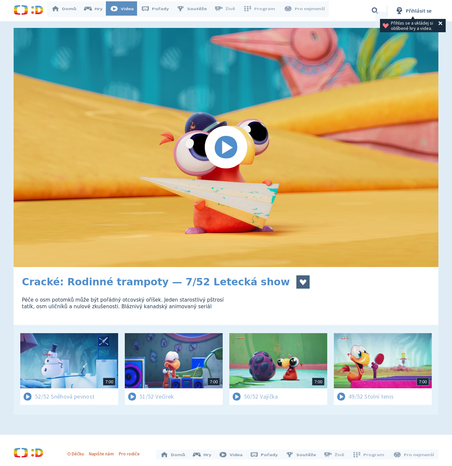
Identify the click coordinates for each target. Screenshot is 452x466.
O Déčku (77, 452)
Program (261, 11)
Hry (96, 11)
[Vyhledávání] (375, 10)
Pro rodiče (130, 452)
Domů (67, 11)
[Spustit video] (226, 147)
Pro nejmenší (305, 11)
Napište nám (103, 452)
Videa (125, 11)
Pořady (158, 11)
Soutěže (194, 11)
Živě (227, 11)
